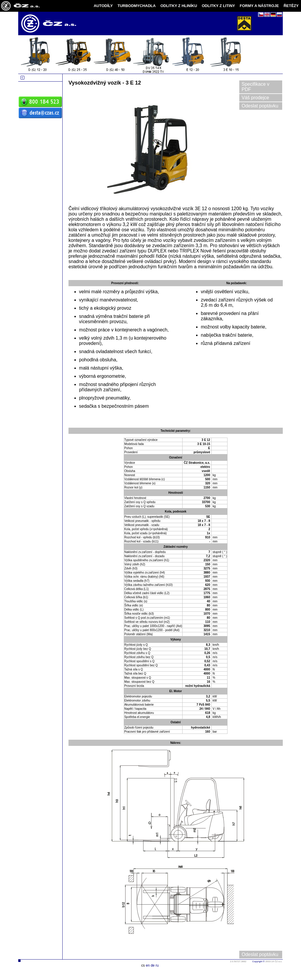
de (153, 965)
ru (157, 965)
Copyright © (258, 961)
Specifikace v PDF (255, 87)
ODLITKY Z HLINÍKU (178, 6)
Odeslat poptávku (260, 105)
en (148, 965)
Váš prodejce (255, 97)
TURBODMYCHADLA (137, 6)
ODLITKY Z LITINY (218, 6)
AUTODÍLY (103, 6)
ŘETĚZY (291, 6)
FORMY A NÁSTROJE (259, 6)
